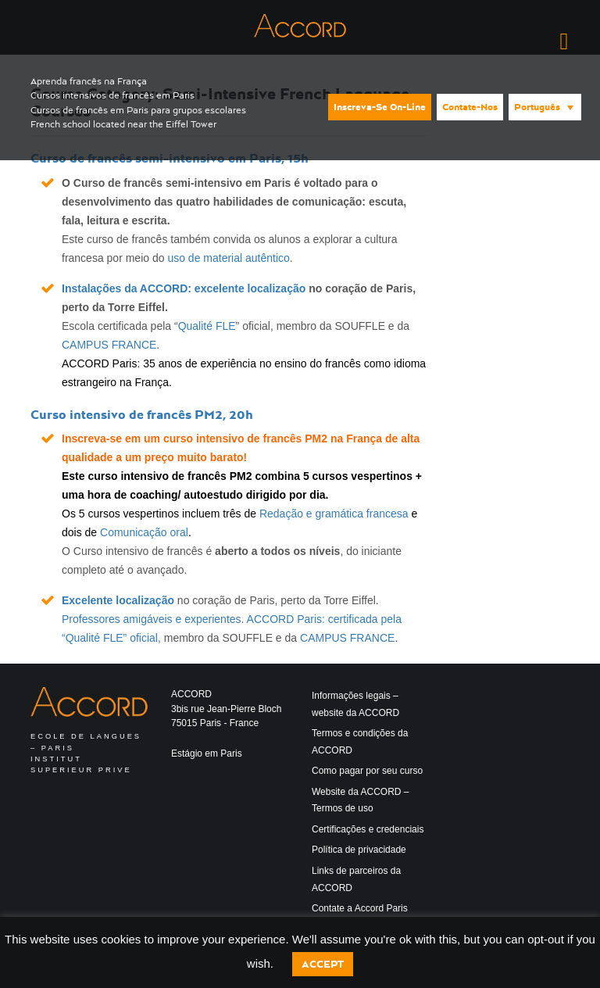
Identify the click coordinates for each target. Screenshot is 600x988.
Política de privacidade (359, 849)
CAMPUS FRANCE (109, 344)
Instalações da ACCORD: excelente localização (183, 288)
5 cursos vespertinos (357, 476)
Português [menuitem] (537, 107)
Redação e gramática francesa (334, 513)
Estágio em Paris (206, 753)
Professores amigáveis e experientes (151, 619)
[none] (543, 106)
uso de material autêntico (228, 258)
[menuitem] (545, 107)
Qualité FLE (207, 326)
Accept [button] (323, 964)
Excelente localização (118, 600)
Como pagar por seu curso (367, 770)
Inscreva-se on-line (380, 107)
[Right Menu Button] (564, 41)
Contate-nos (470, 107)
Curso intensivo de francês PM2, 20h (141, 414)
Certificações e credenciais (367, 829)
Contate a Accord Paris (360, 908)
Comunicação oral (144, 532)
